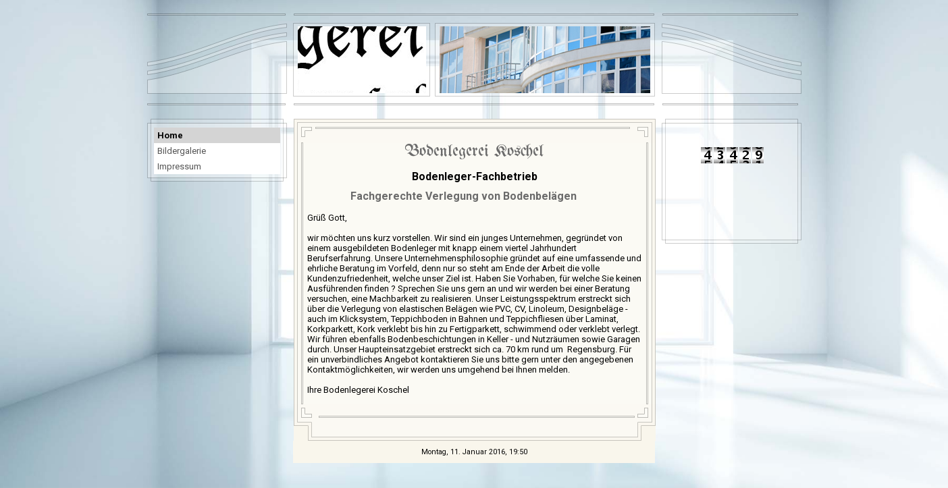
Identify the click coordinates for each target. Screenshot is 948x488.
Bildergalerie (181, 151)
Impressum (179, 166)
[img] (545, 59)
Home (170, 135)
